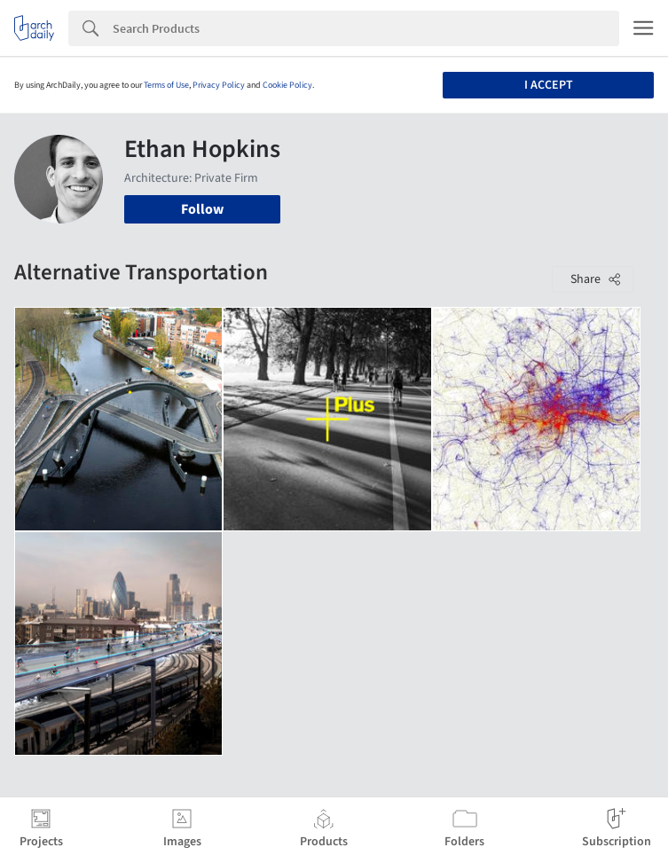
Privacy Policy (219, 85)
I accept (548, 85)
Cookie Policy (287, 85)
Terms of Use (166, 85)
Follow (202, 209)
